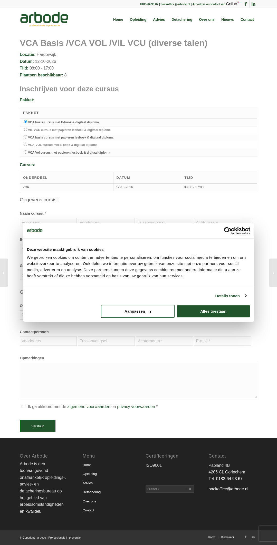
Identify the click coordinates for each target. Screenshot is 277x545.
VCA (26, 187)
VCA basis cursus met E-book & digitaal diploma (63, 122)
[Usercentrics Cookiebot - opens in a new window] (227, 231)
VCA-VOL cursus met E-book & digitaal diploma (63, 145)
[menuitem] (118, 19)
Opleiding (90, 474)
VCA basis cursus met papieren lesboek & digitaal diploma (70, 137)
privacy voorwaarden (136, 406)
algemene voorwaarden (88, 406)
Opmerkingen (32, 358)
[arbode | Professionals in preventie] (44, 19)
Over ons (89, 501)
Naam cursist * (33, 213)
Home (87, 465)
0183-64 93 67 (229, 479)
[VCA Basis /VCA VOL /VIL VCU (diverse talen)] (4, 273)
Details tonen (227, 296)
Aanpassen (138, 311)
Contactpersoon (34, 332)
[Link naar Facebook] (245, 4)
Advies (88, 483)
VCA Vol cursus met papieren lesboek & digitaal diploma (69, 152)
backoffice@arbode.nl (228, 489)
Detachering (92, 492)
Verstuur (37, 426)
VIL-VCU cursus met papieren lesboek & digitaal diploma (69, 130)
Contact (88, 510)
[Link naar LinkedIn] (253, 4)
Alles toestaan (213, 311)
